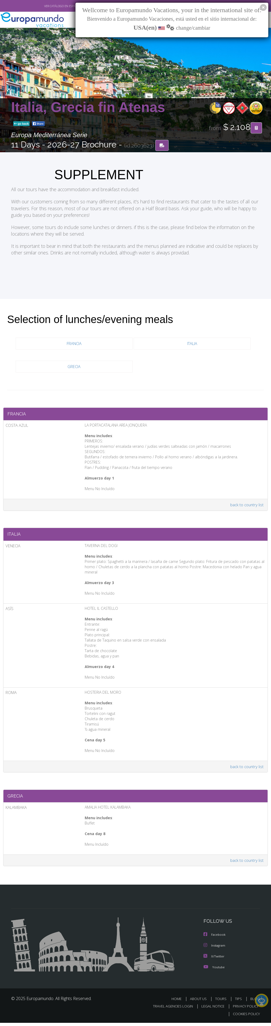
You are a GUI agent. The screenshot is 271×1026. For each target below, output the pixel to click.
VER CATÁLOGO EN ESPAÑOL (50, 6)
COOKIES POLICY (245, 1017)
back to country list (246, 506)
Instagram (215, 949)
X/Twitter (214, 960)
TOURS (222, 1002)
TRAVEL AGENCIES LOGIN (169, 1010)
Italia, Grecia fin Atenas (88, 107)
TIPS (239, 1002)
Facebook (215, 939)
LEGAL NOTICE (210, 1010)
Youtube (214, 971)
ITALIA (192, 344)
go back (21, 124)
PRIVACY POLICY (244, 1010)
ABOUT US (200, 1002)
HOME (178, 1002)
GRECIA (74, 367)
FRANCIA (74, 344)
